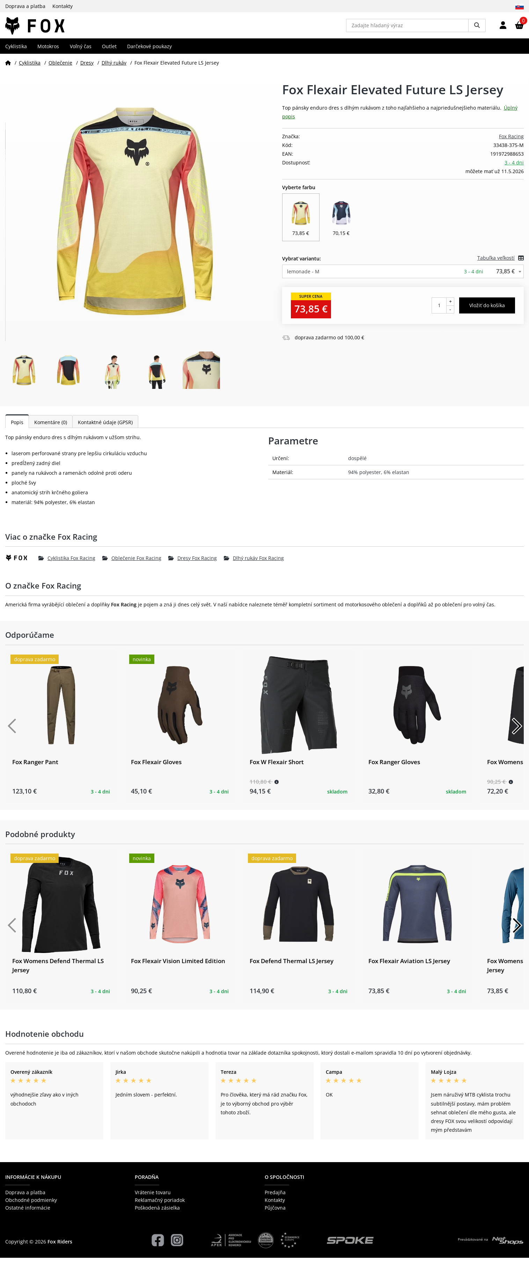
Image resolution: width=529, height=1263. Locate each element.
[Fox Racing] (21, 563)
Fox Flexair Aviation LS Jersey (409, 966)
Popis (17, 427)
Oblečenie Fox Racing (131, 563)
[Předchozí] (12, 731)
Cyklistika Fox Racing (66, 563)
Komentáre (50, 427)
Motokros (48, 51)
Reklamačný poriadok (160, 1205)
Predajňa (275, 1197)
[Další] (517, 731)
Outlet (109, 51)
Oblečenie (60, 67)
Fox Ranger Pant (35, 767)
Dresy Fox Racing (192, 563)
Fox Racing (511, 141)
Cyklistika (16, 51)
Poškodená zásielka (157, 1213)
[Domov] (8, 67)
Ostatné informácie (27, 1213)
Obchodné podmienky (31, 1205)
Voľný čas (80, 51)
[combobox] (403, 276)
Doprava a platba (25, 6)
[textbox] (403, 276)
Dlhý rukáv (114, 67)
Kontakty (62, 6)
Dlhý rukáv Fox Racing (254, 563)
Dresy (87, 67)
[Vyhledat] (477, 28)
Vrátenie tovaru (153, 1197)
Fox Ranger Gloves (394, 767)
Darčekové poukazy (149, 51)
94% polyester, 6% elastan (378, 477)
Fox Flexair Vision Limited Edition (178, 966)
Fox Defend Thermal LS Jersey (291, 966)
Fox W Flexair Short (277, 767)
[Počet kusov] (439, 311)
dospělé (357, 463)
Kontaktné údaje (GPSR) (105, 427)
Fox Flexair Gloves (156, 767)
